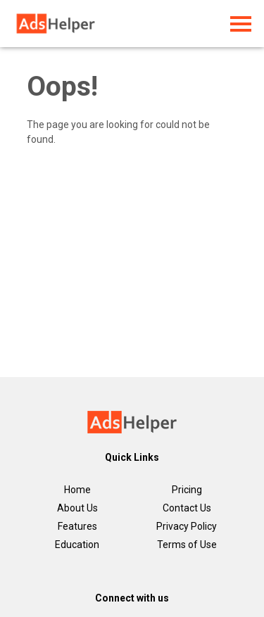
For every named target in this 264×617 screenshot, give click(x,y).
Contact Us (187, 508)
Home (77, 489)
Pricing (187, 489)
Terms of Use (187, 544)
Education (77, 544)
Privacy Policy (186, 526)
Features (77, 526)
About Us (77, 508)
